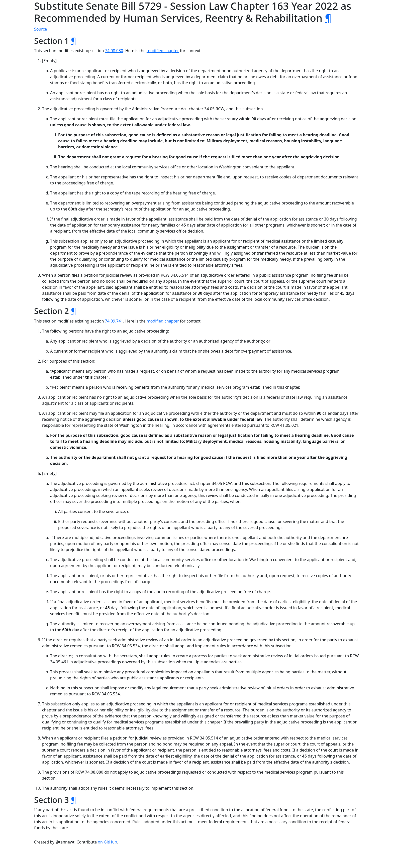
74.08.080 (114, 50)
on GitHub (107, 842)
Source (40, 29)
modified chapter (163, 50)
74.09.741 (114, 321)
